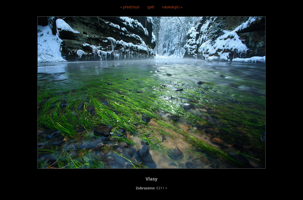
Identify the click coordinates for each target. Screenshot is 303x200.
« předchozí (129, 7)
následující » (172, 7)
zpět (150, 7)
